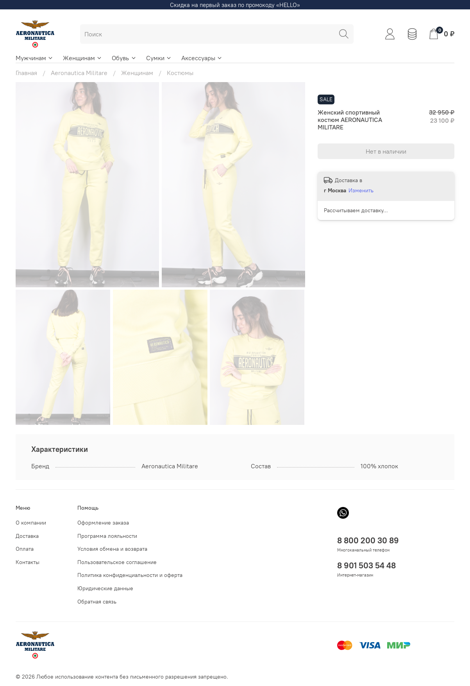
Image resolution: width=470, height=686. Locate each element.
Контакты (27, 562)
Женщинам (82, 58)
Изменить (360, 190)
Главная (26, 73)
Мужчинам (35, 58)
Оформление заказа (103, 522)
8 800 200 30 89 (368, 540)
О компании (31, 522)
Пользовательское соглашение (117, 562)
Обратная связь (96, 601)
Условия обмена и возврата (112, 548)
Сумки (159, 58)
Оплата (25, 548)
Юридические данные (105, 588)
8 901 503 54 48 (366, 565)
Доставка (27, 535)
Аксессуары (202, 58)
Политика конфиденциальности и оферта (129, 575)
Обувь (124, 58)
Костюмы (180, 73)
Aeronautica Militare (79, 73)
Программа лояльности (107, 535)
